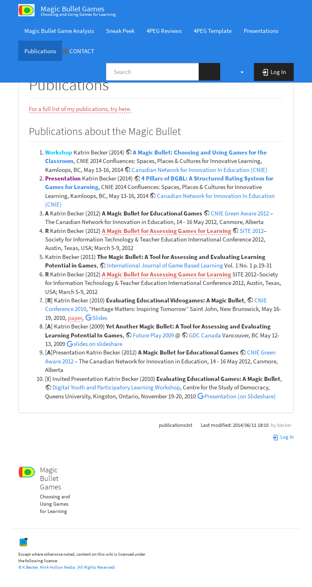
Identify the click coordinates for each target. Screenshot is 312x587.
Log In (283, 436)
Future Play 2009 (153, 335)
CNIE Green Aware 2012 (240, 213)
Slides (99, 318)
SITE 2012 (252, 231)
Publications (40, 51)
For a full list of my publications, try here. (80, 109)
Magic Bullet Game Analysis (59, 31)
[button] (238, 71)
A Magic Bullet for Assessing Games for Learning (166, 231)
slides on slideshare (98, 344)
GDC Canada (205, 335)
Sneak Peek (120, 31)
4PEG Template (213, 31)
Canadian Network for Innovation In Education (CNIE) (199, 170)
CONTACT (81, 51)
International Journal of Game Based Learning (165, 265)
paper (75, 318)
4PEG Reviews (164, 31)
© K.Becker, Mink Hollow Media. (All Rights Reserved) (66, 567)
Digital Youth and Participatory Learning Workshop (116, 387)
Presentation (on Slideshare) (240, 396)
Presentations (261, 31)
